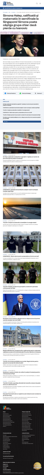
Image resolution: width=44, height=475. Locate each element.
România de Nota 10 (6, 446)
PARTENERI (5, 466)
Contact (5, 467)
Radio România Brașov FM (26, 413)
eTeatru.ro (4, 426)
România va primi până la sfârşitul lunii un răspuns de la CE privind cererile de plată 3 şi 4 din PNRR (22, 118)
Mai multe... (6, 121)
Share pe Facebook (11, 93)
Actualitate (13, 12)
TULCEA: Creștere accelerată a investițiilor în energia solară (22, 110)
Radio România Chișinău (7, 423)
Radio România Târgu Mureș (26, 423)
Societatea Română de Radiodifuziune (28, 435)
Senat (23, 440)
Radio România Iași (25, 420)
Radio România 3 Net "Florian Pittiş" (8, 422)
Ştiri (9, 12)
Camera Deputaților (25, 442)
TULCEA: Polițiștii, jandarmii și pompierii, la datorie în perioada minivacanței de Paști (22, 115)
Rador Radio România (6, 453)
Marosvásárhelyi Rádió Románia (27, 429)
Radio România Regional (7, 443)
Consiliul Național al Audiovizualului (27, 443)
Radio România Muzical (7, 419)
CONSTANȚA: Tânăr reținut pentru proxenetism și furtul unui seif (22, 112)
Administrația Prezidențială (26, 436)
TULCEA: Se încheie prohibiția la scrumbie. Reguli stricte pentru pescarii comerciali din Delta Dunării (22, 362)
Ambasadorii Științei (6, 447)
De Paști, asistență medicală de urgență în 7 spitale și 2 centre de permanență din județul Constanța (22, 105)
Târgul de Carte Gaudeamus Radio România (10, 436)
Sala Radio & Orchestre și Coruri (8, 458)
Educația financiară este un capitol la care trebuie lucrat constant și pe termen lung (22, 394)
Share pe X (39, 93)
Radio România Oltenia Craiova (27, 419)
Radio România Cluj (25, 416)
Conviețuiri (4, 435)
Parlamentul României (25, 439)
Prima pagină (5, 12)
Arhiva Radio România (6, 439)
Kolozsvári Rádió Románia (26, 427)
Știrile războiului (5, 442)
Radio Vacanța (24, 430)
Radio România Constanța (9, 462)
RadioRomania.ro (6, 413)
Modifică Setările (7, 469)
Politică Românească (6, 440)
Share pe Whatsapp (26, 93)
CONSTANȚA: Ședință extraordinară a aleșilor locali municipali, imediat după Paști (22, 108)
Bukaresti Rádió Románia (26, 426)
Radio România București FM (26, 415)
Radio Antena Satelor (6, 416)
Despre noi (5, 464)
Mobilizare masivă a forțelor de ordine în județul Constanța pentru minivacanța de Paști (22, 373)
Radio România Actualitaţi (7, 415)
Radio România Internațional (7, 420)
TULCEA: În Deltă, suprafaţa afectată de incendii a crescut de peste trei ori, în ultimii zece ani (22, 384)
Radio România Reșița (25, 422)
